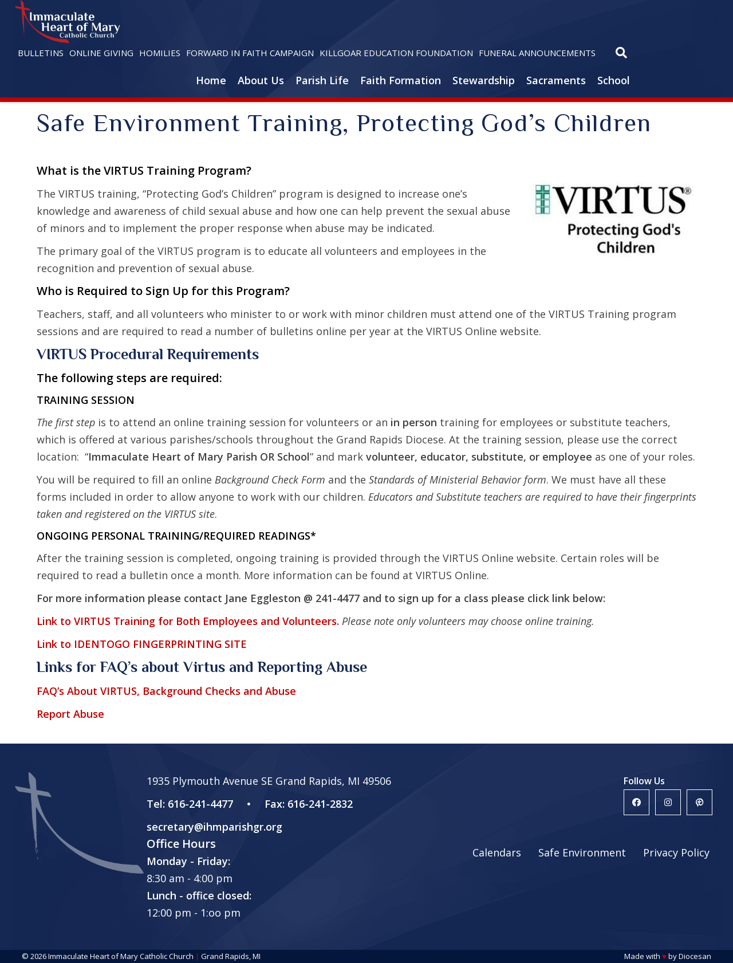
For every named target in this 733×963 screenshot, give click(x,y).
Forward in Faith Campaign (250, 52)
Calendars (496, 852)
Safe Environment (582, 852)
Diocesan (695, 956)
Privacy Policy (676, 852)
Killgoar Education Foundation (396, 52)
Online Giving (101, 52)
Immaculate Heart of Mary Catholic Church (121, 956)
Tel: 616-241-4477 (190, 804)
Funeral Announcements (537, 52)
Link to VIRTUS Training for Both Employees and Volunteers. (188, 621)
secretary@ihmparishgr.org (214, 827)
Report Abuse (70, 714)
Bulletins (41, 52)
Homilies (159, 52)
